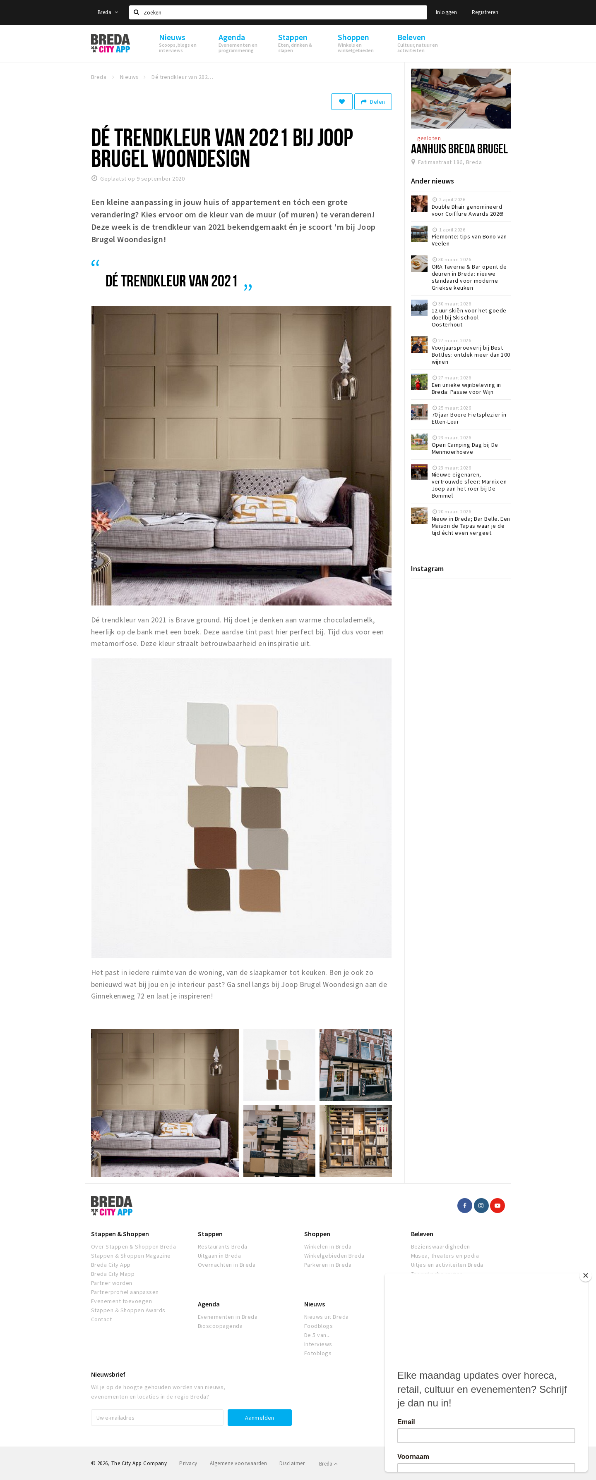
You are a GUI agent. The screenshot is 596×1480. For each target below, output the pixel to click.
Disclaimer (292, 1463)
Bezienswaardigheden (440, 1246)
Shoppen (317, 1234)
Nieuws (314, 1304)
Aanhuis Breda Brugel (459, 148)
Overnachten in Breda (227, 1264)
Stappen (210, 1234)
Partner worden (111, 1283)
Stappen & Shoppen (120, 1234)
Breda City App (111, 1264)
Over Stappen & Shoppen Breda (133, 1246)
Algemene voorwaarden (238, 1463)
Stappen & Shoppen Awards (128, 1310)
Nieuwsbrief (108, 1374)
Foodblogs (318, 1326)
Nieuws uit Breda (326, 1316)
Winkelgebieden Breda (334, 1255)
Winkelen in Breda (327, 1246)
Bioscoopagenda (220, 1326)
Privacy (188, 1463)
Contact (101, 1319)
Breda (108, 12)
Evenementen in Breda (228, 1316)
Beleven (422, 1234)
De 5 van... (317, 1335)
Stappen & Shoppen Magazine (131, 1255)
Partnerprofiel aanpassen (125, 1292)
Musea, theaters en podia (445, 1255)
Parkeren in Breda (327, 1264)
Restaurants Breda (223, 1246)
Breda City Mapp (113, 1273)
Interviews (318, 1344)
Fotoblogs (318, 1353)
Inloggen (446, 12)
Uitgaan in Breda (219, 1255)
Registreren (485, 12)
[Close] (587, 1275)
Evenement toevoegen (121, 1301)
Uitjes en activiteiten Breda (447, 1264)
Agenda (209, 1304)
